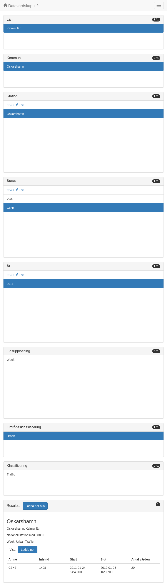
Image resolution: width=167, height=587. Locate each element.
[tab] (83, 506)
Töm (20, 105)
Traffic (11, 474)
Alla (11, 190)
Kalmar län (14, 28)
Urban (11, 436)
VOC (10, 199)
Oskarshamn (15, 66)
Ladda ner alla (35, 506)
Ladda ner (28, 549)
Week (11, 359)
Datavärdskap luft (21, 5)
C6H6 (11, 208)
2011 (10, 284)
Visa (12, 549)
